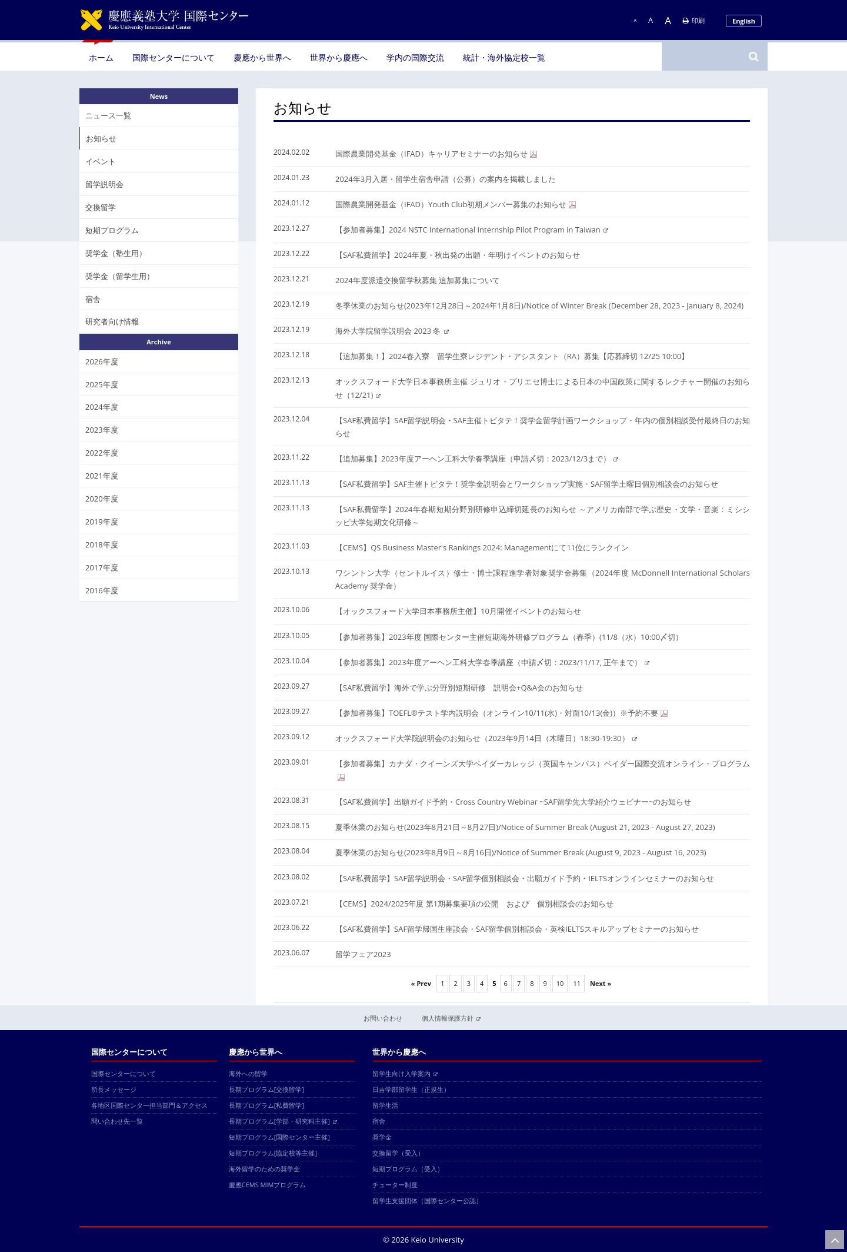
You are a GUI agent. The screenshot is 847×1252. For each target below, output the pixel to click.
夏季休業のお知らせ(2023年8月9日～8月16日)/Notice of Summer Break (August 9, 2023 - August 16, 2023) (520, 852)
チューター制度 (395, 1184)
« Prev (421, 983)
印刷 (694, 20)
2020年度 (101, 498)
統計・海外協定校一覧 (504, 57)
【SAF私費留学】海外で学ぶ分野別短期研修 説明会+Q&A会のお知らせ (459, 687)
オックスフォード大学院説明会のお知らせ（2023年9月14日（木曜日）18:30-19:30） (486, 738)
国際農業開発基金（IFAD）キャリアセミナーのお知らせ (436, 153)
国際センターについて (173, 57)
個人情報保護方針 (451, 1018)
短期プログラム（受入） (407, 1168)
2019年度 (101, 521)
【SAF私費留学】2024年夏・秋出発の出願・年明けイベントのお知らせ (457, 255)
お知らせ (101, 138)
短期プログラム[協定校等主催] (273, 1152)
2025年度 (101, 384)
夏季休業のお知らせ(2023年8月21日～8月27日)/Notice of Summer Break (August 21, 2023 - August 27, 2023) (525, 827)
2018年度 (101, 544)
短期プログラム (112, 230)
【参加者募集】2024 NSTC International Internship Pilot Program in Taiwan (471, 229)
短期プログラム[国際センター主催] (279, 1137)
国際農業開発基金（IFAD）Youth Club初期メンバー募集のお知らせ (455, 204)
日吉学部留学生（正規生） (411, 1089)
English (743, 20)
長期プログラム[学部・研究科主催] (283, 1121)
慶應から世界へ (262, 57)
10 (560, 983)
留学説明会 (104, 184)
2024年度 (101, 406)
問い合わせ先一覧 (117, 1121)
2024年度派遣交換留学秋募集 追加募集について (417, 280)
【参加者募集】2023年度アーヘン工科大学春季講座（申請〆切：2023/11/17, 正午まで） (492, 662)
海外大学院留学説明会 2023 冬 (392, 331)
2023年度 (101, 429)
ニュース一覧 (108, 115)
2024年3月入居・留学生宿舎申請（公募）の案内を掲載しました (445, 179)
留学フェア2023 (363, 954)
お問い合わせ (383, 1018)
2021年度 (101, 475)
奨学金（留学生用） (119, 276)
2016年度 (101, 590)
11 (577, 983)
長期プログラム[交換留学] (266, 1089)
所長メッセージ (113, 1089)
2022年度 (101, 452)
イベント (100, 161)
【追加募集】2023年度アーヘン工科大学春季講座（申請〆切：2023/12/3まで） (476, 458)
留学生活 (385, 1105)
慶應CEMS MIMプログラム (267, 1184)
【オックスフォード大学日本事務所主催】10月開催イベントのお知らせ (458, 611)
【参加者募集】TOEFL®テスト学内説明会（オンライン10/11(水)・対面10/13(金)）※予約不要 (501, 713)
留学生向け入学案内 (405, 1073)
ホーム (101, 57)
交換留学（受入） (398, 1152)
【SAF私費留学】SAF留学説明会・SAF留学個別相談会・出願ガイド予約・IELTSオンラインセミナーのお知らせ (524, 878)
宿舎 (93, 299)
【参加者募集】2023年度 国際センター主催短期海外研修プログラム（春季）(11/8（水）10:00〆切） (509, 637)
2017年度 (101, 567)
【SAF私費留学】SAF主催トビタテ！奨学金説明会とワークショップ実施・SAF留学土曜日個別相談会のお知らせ (526, 484)
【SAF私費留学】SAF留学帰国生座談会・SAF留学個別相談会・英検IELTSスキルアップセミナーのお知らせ (517, 929)
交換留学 (100, 207)
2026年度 (101, 361)
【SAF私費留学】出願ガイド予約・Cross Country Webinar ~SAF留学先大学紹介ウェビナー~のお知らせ (513, 801)
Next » (600, 983)
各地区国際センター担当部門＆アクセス (149, 1105)
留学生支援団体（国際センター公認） (427, 1200)
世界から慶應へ (339, 57)
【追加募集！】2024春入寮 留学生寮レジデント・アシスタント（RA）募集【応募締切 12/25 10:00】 (512, 356)
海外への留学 (248, 1073)
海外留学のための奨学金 (264, 1168)
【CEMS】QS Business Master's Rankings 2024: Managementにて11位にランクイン (482, 547)
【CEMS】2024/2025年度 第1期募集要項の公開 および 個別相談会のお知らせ (474, 903)
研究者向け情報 (112, 321)
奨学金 (382, 1137)
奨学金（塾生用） (115, 253)
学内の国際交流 (415, 57)
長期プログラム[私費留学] (266, 1105)
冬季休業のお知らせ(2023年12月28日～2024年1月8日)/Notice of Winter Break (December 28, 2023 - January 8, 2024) (539, 305)
